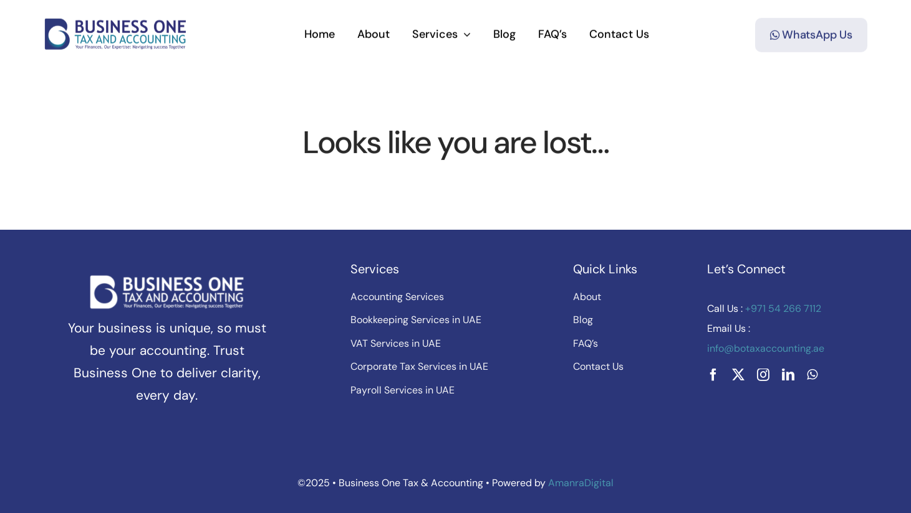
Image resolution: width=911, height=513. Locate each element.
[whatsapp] (812, 375)
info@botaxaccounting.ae (765, 348)
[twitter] (738, 375)
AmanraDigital (581, 482)
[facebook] (713, 375)
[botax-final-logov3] (116, 22)
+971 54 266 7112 (782, 308)
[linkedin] (788, 375)
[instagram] (763, 375)
